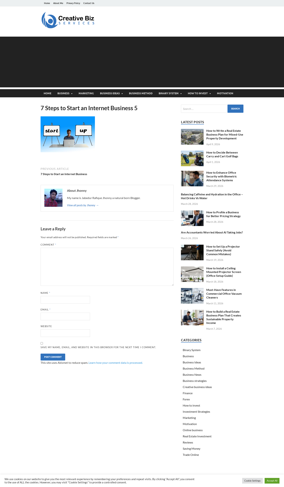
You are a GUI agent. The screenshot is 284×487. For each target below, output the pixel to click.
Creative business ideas (197, 387)
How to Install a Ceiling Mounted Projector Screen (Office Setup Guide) (223, 271)
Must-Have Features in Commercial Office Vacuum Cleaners (224, 293)
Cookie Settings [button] (252, 480)
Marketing (86, 93)
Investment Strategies (196, 411)
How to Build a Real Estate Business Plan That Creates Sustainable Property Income (223, 317)
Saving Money (191, 448)
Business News (192, 374)
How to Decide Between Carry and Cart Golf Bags (222, 154)
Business (63, 93)
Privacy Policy (73, 3)
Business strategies (195, 380)
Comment (48, 244)
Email (46, 309)
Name (45, 292)
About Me (58, 3)
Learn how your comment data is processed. (116, 362)
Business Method (141, 93)
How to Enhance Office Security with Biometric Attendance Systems (221, 176)
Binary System (169, 93)
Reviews (188, 442)
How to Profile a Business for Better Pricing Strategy (223, 214)
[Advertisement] (142, 62)
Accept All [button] (272, 480)
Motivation (225, 93)
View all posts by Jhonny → (83, 205)
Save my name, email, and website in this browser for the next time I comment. (98, 347)
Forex (186, 399)
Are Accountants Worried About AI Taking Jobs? (212, 232)
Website (46, 326)
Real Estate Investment (197, 436)
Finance (188, 393)
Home (47, 3)
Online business (193, 430)
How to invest (198, 93)
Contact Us (88, 3)
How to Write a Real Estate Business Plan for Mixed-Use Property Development (224, 134)
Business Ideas (110, 93)
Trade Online (191, 454)
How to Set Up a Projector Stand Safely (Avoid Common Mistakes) (223, 250)
